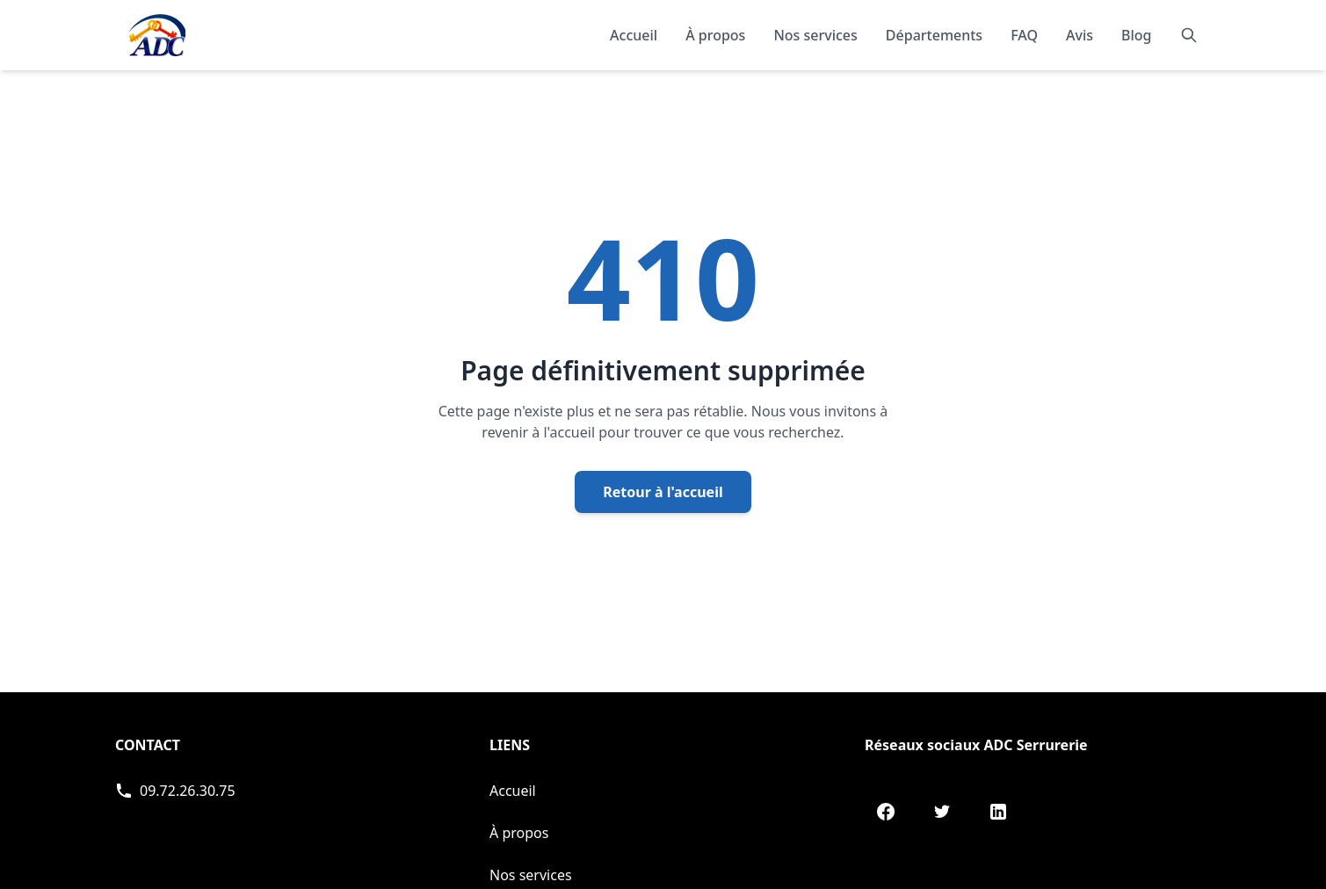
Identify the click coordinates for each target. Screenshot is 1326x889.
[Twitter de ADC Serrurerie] (942, 812)
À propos (518, 832)
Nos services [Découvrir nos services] (815, 35)
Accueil (633, 35)
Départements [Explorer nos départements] (934, 35)
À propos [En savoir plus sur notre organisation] (715, 35)
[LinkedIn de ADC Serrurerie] (998, 812)
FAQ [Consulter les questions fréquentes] (1024, 35)
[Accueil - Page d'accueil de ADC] (157, 35)
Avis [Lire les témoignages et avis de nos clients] (1079, 35)
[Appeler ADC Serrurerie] (175, 790)
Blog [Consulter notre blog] (1136, 35)
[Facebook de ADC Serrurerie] (886, 812)
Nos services (530, 875)
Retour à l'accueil (662, 492)
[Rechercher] (1189, 35)
